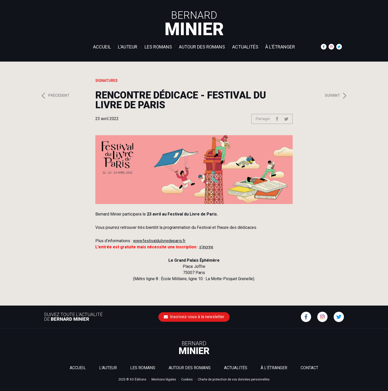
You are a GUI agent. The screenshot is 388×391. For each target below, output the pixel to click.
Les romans (158, 47)
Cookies (187, 379)
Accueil (102, 47)
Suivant (336, 96)
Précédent (54, 96)
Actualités (245, 47)
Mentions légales (163, 379)
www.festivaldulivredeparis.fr (159, 240)
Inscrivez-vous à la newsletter (194, 316)
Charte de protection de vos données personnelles (234, 379)
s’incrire (206, 247)
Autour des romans (202, 47)
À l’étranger (280, 47)
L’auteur (127, 47)
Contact (309, 367)
